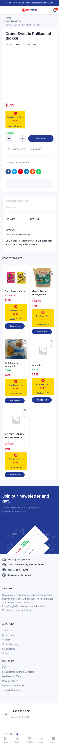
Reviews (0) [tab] (11, 207)
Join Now (11, 126)
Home (8, 17)
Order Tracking (10, 644)
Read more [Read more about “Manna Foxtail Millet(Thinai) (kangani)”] (42, 331)
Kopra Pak (37, 365)
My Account (8, 635)
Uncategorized (13, 21)
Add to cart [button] (15, 400)
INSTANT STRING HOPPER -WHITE (14, 436)
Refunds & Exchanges (13, 685)
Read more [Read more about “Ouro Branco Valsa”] (15, 326)
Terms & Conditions (12, 690)
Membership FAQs (11, 676)
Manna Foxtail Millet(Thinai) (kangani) (39, 293)
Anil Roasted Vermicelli (12, 364)
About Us (7, 630)
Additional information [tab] (17, 201)
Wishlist (6, 639)
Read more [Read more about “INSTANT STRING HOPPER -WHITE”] (15, 474)
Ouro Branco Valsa (15, 291)
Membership (8, 648)
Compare (37, 149)
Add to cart (41, 138)
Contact (6, 653)
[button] (16, 149)
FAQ (4, 667)
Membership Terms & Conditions (18, 671)
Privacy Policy (9, 681)
